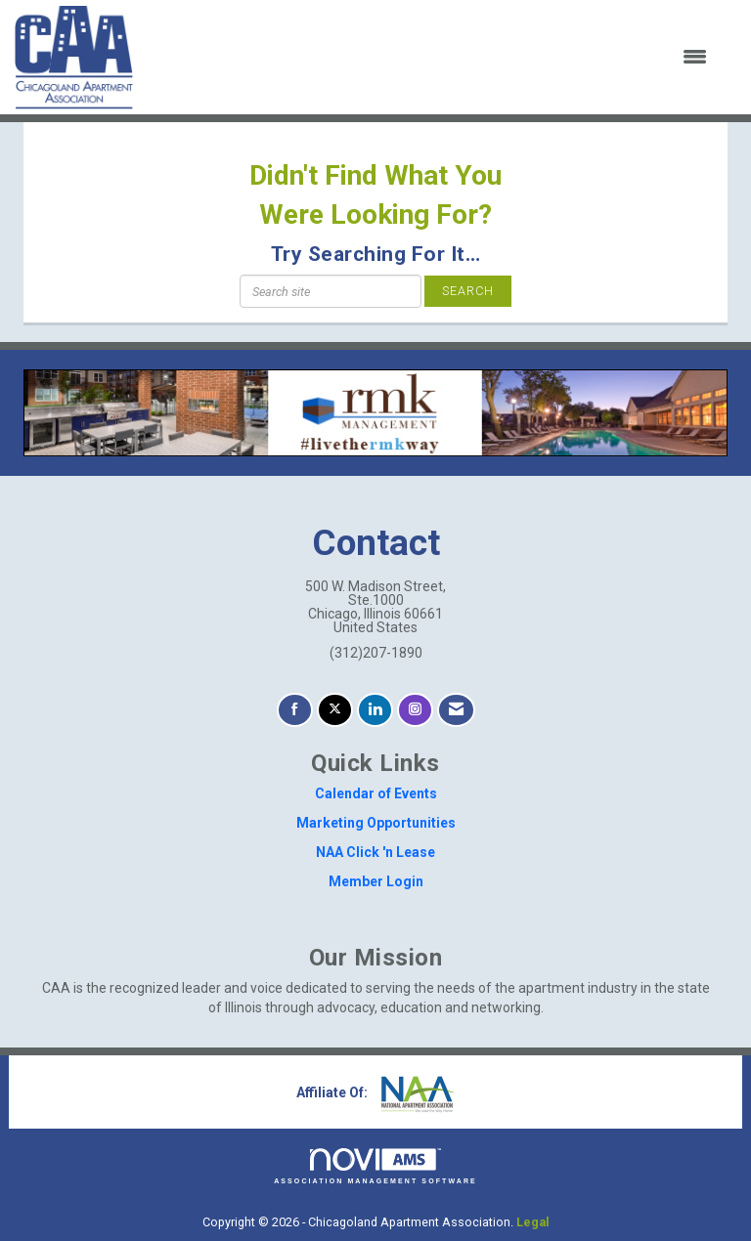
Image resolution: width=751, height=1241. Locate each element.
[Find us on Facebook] (295, 710)
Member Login (376, 881)
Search (468, 290)
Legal (533, 1222)
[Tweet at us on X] (335, 710)
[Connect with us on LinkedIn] (375, 710)
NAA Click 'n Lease (375, 852)
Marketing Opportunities (376, 823)
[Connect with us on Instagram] (415, 710)
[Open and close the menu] (432, 57)
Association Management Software (375, 1166)
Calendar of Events (376, 793)
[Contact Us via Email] (456, 710)
